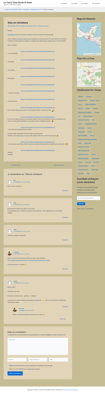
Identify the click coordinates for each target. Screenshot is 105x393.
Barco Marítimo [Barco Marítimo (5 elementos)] (82, 100)
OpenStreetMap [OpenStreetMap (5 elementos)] (82, 135)
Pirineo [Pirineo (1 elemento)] (80, 143)
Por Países (65, 3)
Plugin (99, 54)
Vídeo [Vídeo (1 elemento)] (88, 173)
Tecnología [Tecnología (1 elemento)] (88, 162)
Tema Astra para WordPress (70, 390)
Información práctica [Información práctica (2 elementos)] (83, 120)
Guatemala (23, 26)
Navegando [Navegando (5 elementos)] (81, 132)
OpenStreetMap (88, 54)
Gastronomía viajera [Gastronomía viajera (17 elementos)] (84, 112)
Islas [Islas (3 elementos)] (93, 120)
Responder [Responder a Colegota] (65, 269)
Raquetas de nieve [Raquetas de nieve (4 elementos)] (83, 154)
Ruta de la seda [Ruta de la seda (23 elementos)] (83, 158)
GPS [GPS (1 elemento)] (79, 116)
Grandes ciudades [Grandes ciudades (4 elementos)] (88, 116)
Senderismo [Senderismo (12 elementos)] (95, 158)
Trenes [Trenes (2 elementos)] (93, 166)
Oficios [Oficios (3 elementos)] (90, 132)
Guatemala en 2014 (32, 26)
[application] (68, 3)
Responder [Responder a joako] (65, 306)
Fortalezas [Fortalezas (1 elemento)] (95, 108)
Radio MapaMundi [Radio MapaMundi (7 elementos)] (83, 150)
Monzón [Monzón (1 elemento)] (90, 128)
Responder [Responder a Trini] (65, 240)
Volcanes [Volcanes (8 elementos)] (81, 173)
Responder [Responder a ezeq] (65, 217)
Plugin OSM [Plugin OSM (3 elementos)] (87, 143)
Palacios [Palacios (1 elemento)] (92, 135)
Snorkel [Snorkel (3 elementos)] (80, 162)
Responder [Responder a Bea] (65, 190)
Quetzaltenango (12, 34)
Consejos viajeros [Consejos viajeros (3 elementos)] (95, 100)
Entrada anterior (16, 165)
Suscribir (81, 204)
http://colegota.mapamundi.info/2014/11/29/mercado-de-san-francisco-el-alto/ (31, 260)
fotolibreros (20, 39)
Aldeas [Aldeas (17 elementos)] (80, 96)
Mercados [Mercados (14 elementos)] (81, 128)
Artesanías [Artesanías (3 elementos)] (89, 96)
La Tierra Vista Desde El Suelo (18, 2)
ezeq (15, 202)
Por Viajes (75, 3)
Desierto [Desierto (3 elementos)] (80, 108)
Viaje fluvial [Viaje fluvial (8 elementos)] (94, 169)
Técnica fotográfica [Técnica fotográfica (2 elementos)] (83, 169)
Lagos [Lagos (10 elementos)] (80, 124)
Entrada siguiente (59, 165)
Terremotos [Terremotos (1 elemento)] (96, 162)
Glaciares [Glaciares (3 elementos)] (96, 112)
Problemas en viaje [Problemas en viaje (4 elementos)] (83, 147)
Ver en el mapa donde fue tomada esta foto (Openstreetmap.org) (38, 51)
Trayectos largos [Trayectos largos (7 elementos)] (83, 166)
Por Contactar (96, 3)
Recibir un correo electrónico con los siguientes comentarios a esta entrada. (31, 367)
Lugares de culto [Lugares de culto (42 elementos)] (91, 124)
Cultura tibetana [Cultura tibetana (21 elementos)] (90, 104)
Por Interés (85, 3)
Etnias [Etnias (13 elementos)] (88, 108)
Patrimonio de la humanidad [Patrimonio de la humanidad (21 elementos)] (87, 139)
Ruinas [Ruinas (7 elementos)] (93, 154)
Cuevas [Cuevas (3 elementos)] (80, 104)
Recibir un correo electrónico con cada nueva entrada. (24, 371)
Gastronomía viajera (45, 26)
